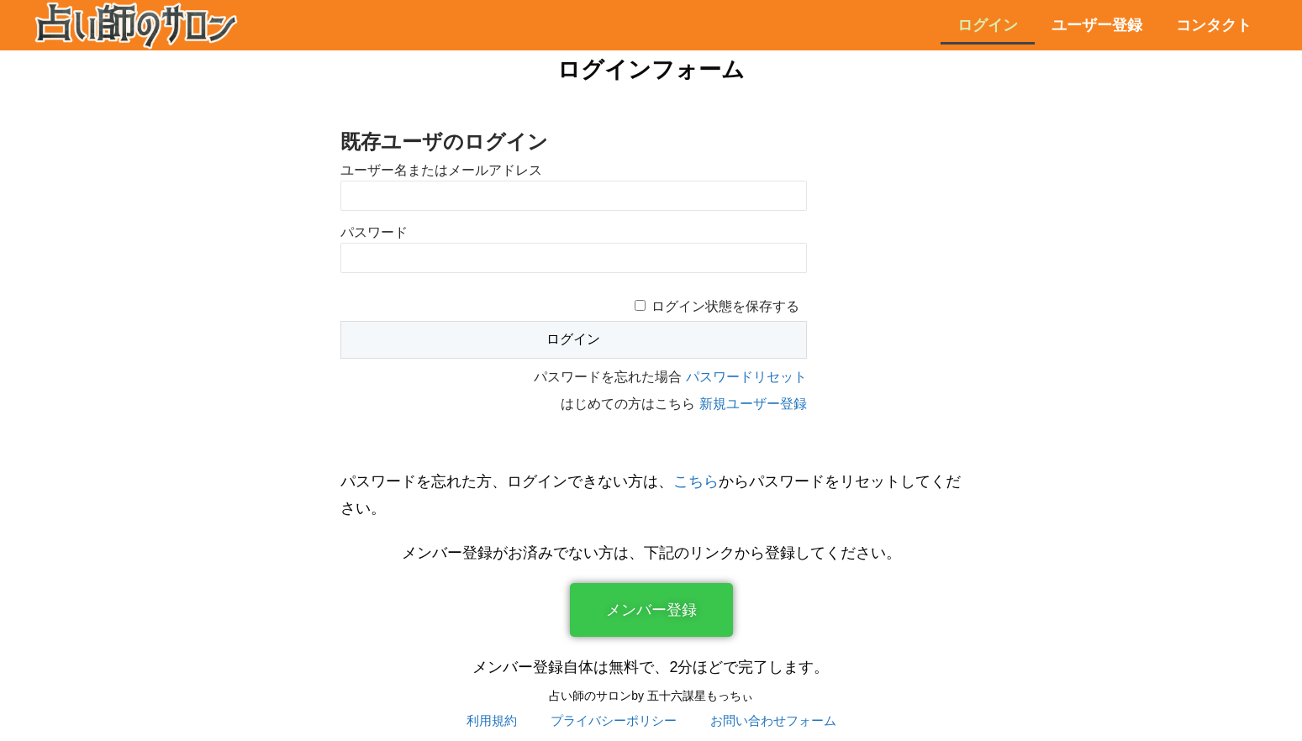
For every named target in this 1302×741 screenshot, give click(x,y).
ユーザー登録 (1097, 25)
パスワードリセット (746, 377)
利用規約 (492, 720)
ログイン (987, 25)
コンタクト (1214, 25)
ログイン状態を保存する (725, 306)
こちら (696, 481)
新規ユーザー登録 (753, 404)
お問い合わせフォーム (773, 720)
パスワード (374, 232)
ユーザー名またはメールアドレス (441, 170)
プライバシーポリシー (614, 720)
